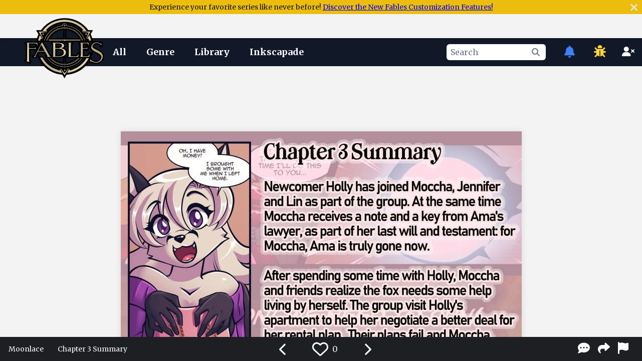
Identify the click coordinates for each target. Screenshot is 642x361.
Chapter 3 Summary (92, 348)
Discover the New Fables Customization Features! (408, 7)
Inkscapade (277, 52)
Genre (160, 52)
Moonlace (26, 348)
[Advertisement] (321, 96)
